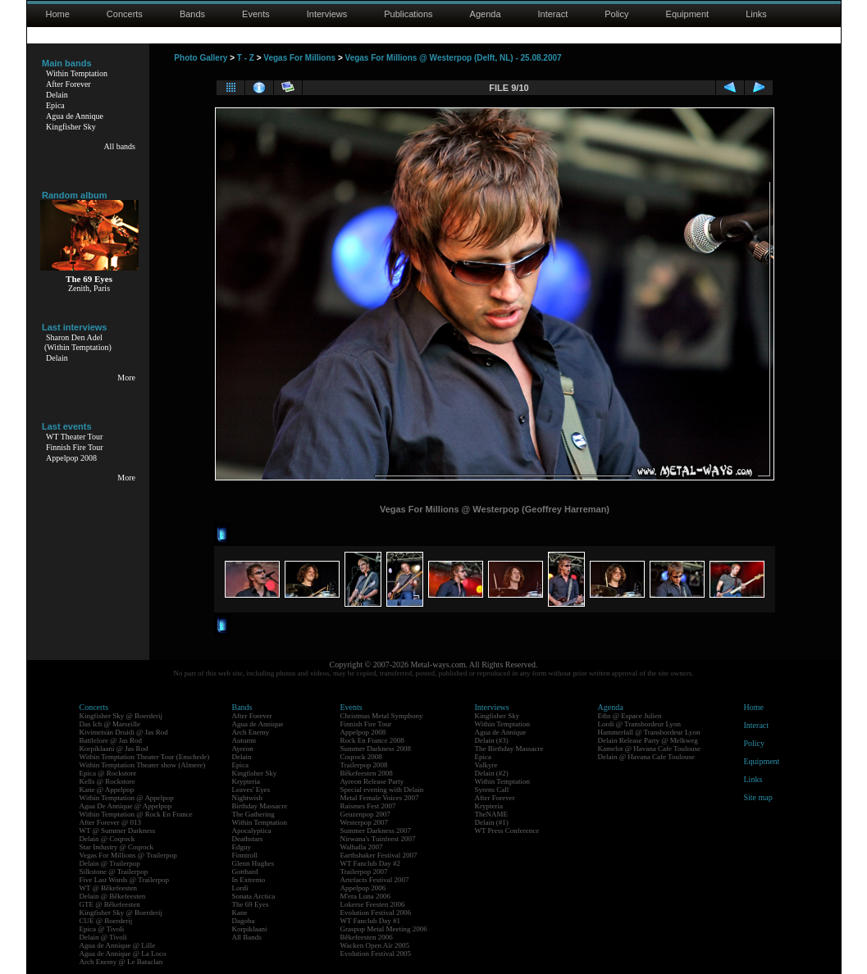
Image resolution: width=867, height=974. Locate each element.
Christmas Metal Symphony (381, 716)
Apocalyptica (252, 830)
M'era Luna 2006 (365, 896)
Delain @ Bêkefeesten (113, 896)
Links (756, 14)
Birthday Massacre (260, 806)
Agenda (485, 14)
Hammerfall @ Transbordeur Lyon (649, 732)
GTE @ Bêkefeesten (110, 904)
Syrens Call (492, 789)
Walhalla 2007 (361, 847)
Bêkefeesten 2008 (366, 773)
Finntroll (245, 855)
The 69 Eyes (250, 904)
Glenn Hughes (253, 863)
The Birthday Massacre (509, 748)
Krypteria (246, 781)
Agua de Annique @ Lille (118, 945)
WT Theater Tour (74, 436)
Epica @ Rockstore (108, 773)
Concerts (125, 14)
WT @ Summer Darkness (118, 830)
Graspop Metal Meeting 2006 (383, 929)
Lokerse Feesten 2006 (372, 904)
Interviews (327, 14)
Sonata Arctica (254, 896)
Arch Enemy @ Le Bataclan (121, 962)
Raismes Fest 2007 (368, 806)
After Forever (68, 84)
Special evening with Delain (382, 789)
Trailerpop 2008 (364, 765)
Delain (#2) (492, 773)
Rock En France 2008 (372, 740)
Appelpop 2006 (363, 888)
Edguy (242, 847)
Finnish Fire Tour (74, 447)
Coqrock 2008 (361, 757)
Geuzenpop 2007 (365, 814)
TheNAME (492, 814)
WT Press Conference (507, 830)
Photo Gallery (200, 57)
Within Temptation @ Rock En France (136, 814)
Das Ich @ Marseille (110, 724)
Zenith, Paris (89, 288)
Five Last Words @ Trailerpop (124, 880)
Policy (616, 14)
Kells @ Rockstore (107, 781)
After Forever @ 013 (111, 822)
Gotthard (245, 871)
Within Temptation (76, 73)
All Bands (247, 937)
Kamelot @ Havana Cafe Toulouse (649, 748)
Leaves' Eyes (251, 789)
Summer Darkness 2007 (376, 830)
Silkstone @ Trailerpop (114, 871)
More (126, 377)
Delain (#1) (492, 822)
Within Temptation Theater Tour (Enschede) (145, 757)
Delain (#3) (492, 740)
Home (58, 14)
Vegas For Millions (299, 57)
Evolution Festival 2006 (376, 912)
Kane (240, 912)
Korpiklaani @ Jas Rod (114, 748)
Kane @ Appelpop (107, 789)
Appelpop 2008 (71, 457)
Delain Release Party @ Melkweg (648, 740)
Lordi (240, 888)
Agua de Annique (74, 116)
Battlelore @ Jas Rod (111, 740)
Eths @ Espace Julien (630, 716)
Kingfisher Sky (71, 126)
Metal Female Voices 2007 (379, 798)
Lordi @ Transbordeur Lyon (640, 724)
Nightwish (247, 798)
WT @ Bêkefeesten (109, 888)
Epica (55, 105)
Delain (57, 94)
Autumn (244, 740)
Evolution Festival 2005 (376, 953)
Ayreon (242, 748)
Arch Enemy (251, 732)
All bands (119, 146)
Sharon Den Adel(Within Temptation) (78, 342)
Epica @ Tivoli (102, 929)
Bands (192, 14)
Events (256, 14)
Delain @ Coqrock (107, 839)
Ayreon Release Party (372, 781)
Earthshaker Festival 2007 (379, 855)
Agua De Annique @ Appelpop (126, 806)
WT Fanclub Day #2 (370, 863)
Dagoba (243, 921)
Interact (553, 14)
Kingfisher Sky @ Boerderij (121, 716)
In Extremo (249, 880)
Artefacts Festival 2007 (374, 880)
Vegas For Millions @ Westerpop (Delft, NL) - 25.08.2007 (453, 57)
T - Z (245, 57)
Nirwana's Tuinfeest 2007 (378, 839)
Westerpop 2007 (364, 822)
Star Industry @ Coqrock (117, 847)
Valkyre (486, 765)
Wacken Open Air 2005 (375, 945)
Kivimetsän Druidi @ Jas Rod (124, 732)
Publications (408, 14)
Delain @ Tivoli (103, 937)
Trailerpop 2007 (364, 871)
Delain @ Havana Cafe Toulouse (646, 757)
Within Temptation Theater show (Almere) (143, 765)
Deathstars (247, 839)
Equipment (688, 14)
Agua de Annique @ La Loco (123, 953)
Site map (758, 797)
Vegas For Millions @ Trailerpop (128, 855)
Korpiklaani (249, 929)
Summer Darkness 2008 (376, 748)
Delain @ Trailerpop (110, 863)
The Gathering (253, 814)
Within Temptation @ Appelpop (127, 798)
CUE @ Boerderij (106, 921)
